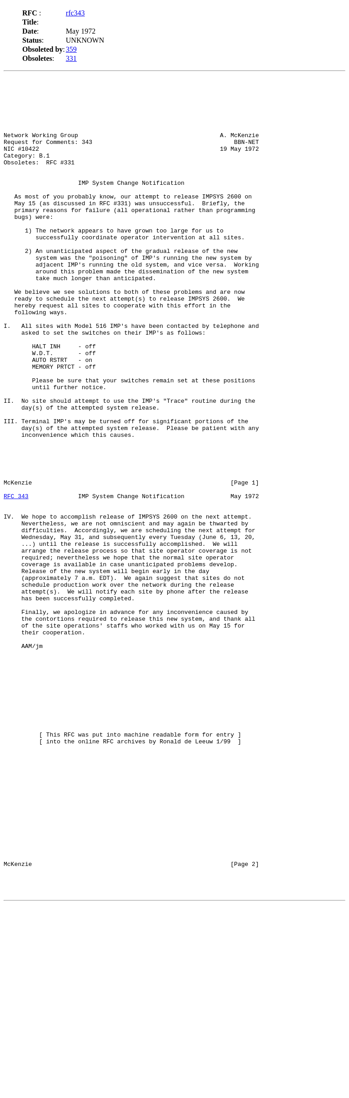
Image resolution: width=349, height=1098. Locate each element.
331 (71, 58)
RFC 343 (16, 579)
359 (71, 49)
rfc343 (75, 13)
